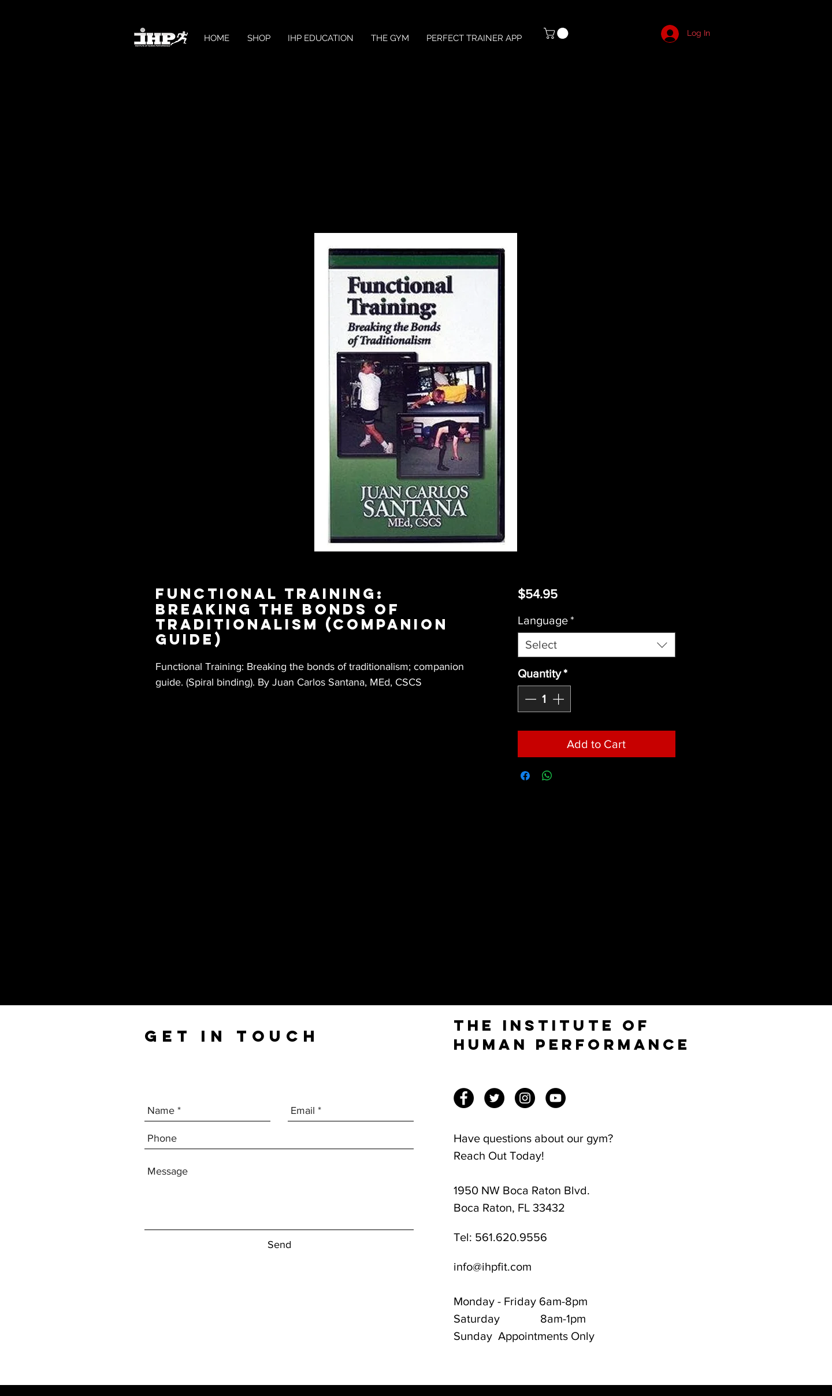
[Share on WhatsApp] (547, 776)
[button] (557, 33)
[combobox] (596, 644)
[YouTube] (555, 1098)
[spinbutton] (544, 699)
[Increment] (559, 699)
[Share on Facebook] (525, 776)
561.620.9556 (511, 1237)
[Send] (279, 1245)
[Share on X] (569, 776)
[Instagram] (525, 1098)
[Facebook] (464, 1098)
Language (546, 620)
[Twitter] (494, 1098)
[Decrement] (529, 699)
